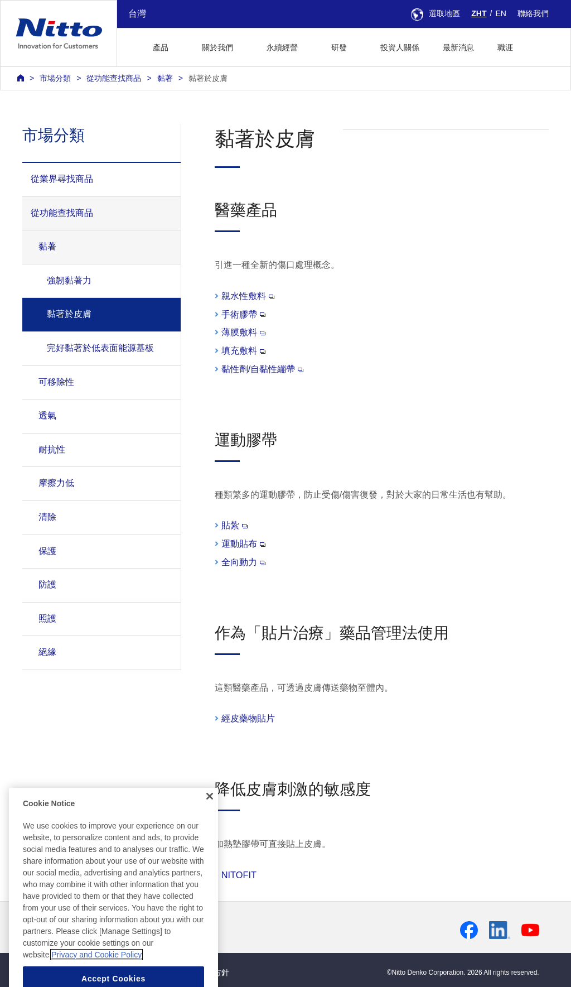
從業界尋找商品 (62, 179)
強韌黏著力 (69, 280)
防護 (47, 584)
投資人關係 (399, 47)
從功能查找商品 (113, 78)
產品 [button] (160, 47)
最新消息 (458, 47)
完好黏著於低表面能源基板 (100, 348)
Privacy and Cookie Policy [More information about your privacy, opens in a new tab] (96, 979)
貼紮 (234, 525)
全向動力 (243, 562)
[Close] (209, 821)
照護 (47, 618)
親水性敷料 (247, 296)
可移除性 (56, 382)
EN (500, 13)
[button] (542, 46)
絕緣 (47, 652)
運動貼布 (243, 543)
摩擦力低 (56, 483)
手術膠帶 (243, 314)
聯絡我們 (533, 13)
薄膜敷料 (243, 332)
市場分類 (55, 78)
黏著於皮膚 (208, 78)
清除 (47, 517)
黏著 (165, 78)
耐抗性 (51, 449)
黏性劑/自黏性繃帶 (262, 369)
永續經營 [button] (282, 47)
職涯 (505, 47)
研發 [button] (339, 47)
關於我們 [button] (217, 47)
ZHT (478, 13)
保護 (47, 551)
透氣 (47, 415)
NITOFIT (239, 875)
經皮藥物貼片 (248, 718)
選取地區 (435, 13)
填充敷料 (243, 350)
